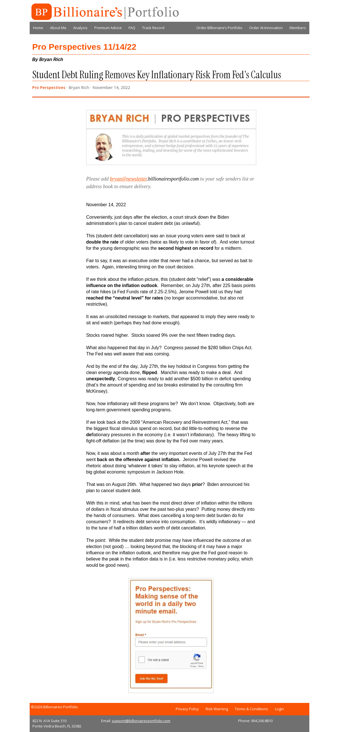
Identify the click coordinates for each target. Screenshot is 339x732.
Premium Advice (108, 27)
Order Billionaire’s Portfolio (219, 27)
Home (38, 27)
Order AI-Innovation (266, 27)
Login (279, 708)
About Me (58, 27)
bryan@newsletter (128, 179)
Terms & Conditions (251, 708)
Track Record (153, 27)
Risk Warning (217, 708)
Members (298, 27)
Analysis (80, 27)
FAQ (132, 27)
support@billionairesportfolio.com (141, 720)
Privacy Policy (187, 708)
